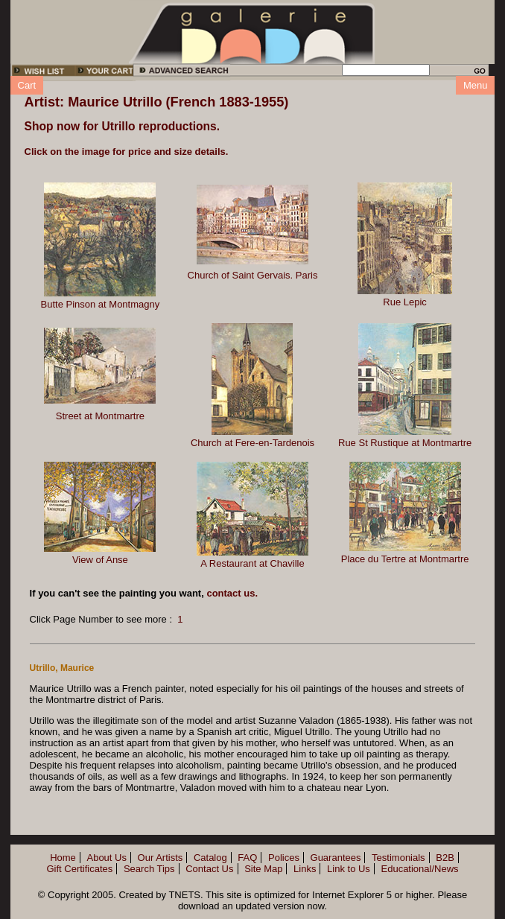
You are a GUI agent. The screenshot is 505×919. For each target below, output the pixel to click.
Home (63, 857)
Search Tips (149, 868)
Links (304, 868)
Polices (283, 857)
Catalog (210, 857)
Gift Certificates (79, 868)
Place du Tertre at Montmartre (405, 559)
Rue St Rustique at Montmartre (404, 442)
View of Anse (100, 559)
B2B (445, 857)
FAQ (247, 857)
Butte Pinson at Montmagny (100, 304)
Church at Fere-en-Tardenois (252, 442)
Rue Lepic (405, 302)
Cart (27, 85)
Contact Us (209, 868)
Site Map (263, 868)
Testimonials (398, 857)
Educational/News (420, 868)
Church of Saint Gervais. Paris (253, 275)
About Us (106, 857)
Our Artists (160, 857)
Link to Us (348, 868)
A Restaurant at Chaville (252, 563)
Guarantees (336, 857)
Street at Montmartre (100, 416)
